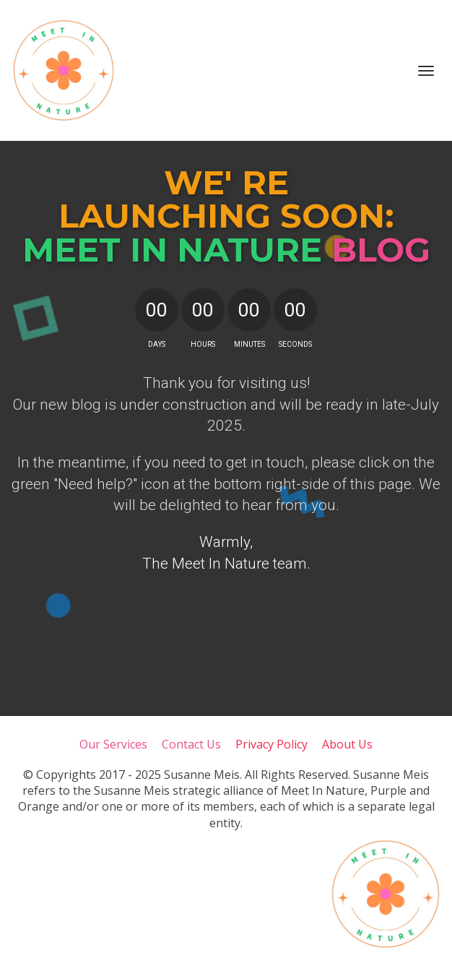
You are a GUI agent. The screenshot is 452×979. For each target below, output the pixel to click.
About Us (347, 745)
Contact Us (191, 745)
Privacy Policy (271, 745)
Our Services (113, 745)
